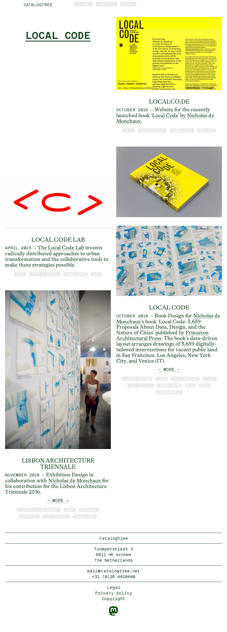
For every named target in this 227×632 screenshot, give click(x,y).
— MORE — (58, 500)
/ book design (137, 378)
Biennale (89, 509)
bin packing (56, 516)
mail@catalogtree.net (113, 570)
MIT (96, 274)
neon (204, 385)
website (206, 130)
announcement (152, 130)
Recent (83, 4)
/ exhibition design (38, 509)
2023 (20, 274)
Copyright (113, 598)
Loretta (106, 4)
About (128, 4)
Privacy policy (113, 592)
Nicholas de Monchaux (74, 481)
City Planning (44, 274)
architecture (185, 378)
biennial (29, 516)
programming (169, 392)
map (190, 385)
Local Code (165, 115)
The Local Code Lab (61, 248)
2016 (70, 509)
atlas (210, 378)
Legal (113, 587)
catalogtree (38, 4)
